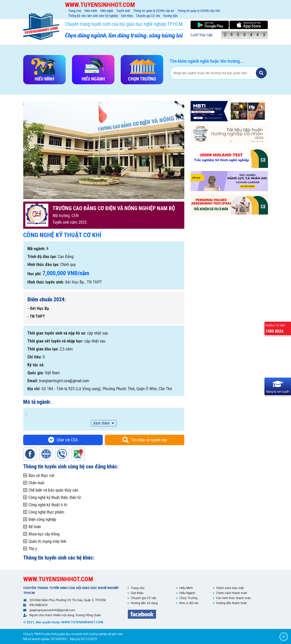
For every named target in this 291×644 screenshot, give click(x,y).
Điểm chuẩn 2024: (46, 299)
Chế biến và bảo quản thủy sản (53, 490)
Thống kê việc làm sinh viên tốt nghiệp (93, 16)
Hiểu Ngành (187, 593)
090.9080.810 (38, 605)
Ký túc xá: (35, 364)
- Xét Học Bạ (38, 308)
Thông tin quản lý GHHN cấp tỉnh (198, 11)
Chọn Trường (188, 598)
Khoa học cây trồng (44, 534)
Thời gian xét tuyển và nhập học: (55, 341)
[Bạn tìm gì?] (213, 73)
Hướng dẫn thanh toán (231, 603)
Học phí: (34, 273)
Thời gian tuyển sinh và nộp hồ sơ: (56, 333)
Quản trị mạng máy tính (47, 541)
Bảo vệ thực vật (41, 475)
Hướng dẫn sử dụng (144, 603)
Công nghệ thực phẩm (46, 512)
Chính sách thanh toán (231, 593)
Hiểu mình (90, 11)
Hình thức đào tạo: (43, 264)
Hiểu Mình (186, 588)
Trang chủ (74, 11)
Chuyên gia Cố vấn (148, 16)
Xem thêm (101, 423)
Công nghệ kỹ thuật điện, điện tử (54, 497)
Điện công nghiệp (42, 519)
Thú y (32, 548)
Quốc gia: (35, 372)
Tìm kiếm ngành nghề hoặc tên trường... (207, 61)
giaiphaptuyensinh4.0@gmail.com (52, 610)
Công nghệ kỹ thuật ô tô (47, 504)
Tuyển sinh (123, 11)
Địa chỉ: (33, 388)
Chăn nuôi (36, 482)
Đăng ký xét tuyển (277, 391)
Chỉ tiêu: (34, 356)
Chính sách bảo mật (230, 588)
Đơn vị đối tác (189, 603)
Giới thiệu (127, 16)
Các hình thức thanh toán (233, 598)
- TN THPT (36, 316)
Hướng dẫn (170, 16)
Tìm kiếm (261, 73)
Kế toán (34, 526)
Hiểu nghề (106, 11)
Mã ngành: (36, 248)
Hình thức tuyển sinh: (45, 282)
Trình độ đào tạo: (42, 256)
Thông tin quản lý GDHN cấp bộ (153, 11)
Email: (32, 380)
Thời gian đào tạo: (43, 348)
